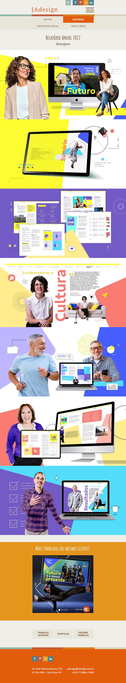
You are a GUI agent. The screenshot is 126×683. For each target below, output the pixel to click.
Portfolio (63, 634)
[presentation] (35, 584)
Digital (48, 19)
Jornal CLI (83, 634)
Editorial (78, 19)
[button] (59, 610)
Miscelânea (78, 26)
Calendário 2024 (43, 634)
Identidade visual (48, 26)
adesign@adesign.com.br (80, 668)
